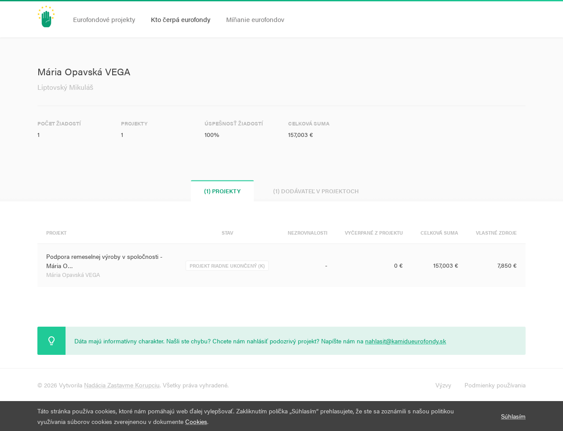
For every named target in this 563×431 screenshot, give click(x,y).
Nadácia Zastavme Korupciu (122, 384)
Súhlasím (513, 416)
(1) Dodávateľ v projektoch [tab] (316, 191)
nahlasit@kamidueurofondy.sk (405, 340)
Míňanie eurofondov (255, 19)
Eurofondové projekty (104, 19)
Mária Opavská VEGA (73, 274)
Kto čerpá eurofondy (180, 19)
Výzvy (443, 384)
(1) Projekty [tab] (222, 191)
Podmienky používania (495, 384)
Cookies (196, 421)
